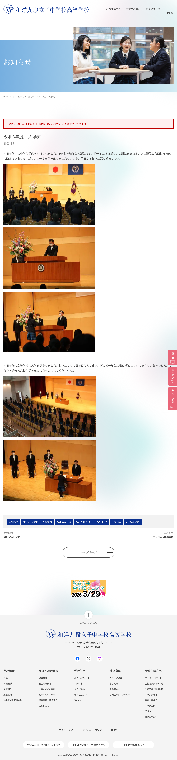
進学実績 (114, 683)
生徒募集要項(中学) (154, 683)
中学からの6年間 (47, 688)
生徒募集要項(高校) (154, 688)
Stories (77, 700)
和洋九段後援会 (84, 522)
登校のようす (11, 537)
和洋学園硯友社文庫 (133, 744)
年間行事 (78, 683)
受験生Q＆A (150, 716)
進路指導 (115, 671)
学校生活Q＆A (80, 694)
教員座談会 (115, 688)
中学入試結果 (151, 694)
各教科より (44, 705)
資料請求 (172, 376)
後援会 (114, 729)
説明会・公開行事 (153, 677)
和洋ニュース (64, 522)
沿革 (5, 677)
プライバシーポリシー (92, 729)
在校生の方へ (113, 9)
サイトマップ (66, 729)
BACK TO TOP (88, 622)
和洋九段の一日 (81, 677)
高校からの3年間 (47, 694)
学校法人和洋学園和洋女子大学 (43, 744)
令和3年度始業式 (163, 537)
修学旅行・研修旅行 (48, 700)
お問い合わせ (172, 399)
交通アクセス (153, 9)
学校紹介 (9, 671)
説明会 (172, 357)
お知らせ (13, 522)
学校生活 (79, 671)
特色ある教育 (45, 683)
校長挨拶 (7, 683)
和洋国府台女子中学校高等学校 (88, 744)
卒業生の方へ (133, 9)
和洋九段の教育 (48, 671)
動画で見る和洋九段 (12, 700)
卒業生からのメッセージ (121, 694)
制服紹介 (7, 688)
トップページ (88, 552)
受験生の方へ (153, 671)
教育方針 (43, 677)
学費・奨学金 (151, 700)
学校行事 (116, 522)
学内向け (102, 522)
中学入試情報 (30, 522)
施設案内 (7, 694)
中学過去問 (150, 705)
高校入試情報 (133, 522)
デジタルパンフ (152, 711)
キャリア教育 (116, 677)
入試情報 (47, 522)
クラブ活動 (79, 688)
